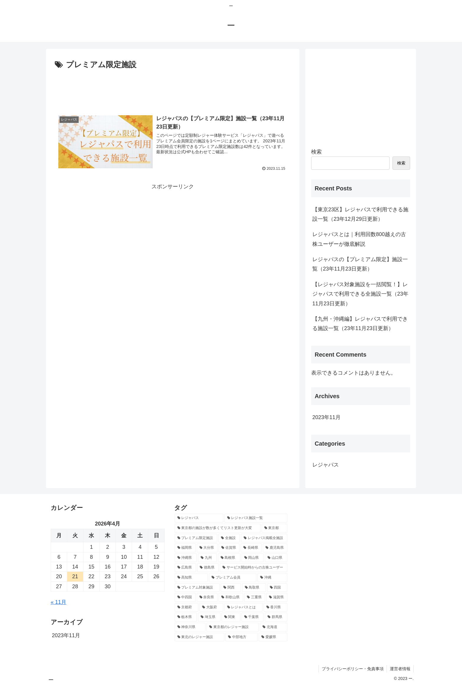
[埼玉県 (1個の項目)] (209, 617)
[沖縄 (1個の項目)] (272, 577)
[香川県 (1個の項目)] (276, 607)
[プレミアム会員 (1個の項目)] (232, 577)
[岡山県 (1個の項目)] (253, 557)
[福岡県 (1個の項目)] (185, 547)
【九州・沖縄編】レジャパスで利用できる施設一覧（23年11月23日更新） (360, 323)
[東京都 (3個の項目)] (274, 528)
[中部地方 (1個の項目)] (241, 637)
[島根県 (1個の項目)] (229, 557)
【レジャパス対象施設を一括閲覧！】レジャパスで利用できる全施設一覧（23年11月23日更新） (360, 294)
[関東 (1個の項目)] (231, 617)
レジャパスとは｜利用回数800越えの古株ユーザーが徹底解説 (359, 239)
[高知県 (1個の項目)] (191, 577)
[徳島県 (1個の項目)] (208, 567)
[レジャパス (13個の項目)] (199, 518)
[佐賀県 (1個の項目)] (229, 547)
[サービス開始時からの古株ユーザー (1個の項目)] (253, 567)
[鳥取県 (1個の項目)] (254, 587)
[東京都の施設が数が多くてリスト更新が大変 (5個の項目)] (217, 528)
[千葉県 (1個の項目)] (253, 617)
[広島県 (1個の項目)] (185, 567)
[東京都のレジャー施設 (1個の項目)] (233, 627)
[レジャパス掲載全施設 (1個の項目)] (264, 538)
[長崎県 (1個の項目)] (251, 547)
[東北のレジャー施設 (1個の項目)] (200, 637)
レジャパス (325, 465)
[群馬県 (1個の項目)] (276, 617)
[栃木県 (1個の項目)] (186, 617)
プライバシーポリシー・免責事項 (353, 668)
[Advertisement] (173, 88)
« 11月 (58, 602)
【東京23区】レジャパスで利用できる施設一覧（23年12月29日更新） (360, 214)
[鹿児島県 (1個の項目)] (275, 547)
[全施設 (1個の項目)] (229, 538)
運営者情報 (400, 668)
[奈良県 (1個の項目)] (207, 597)
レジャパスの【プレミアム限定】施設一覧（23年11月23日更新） (360, 264)
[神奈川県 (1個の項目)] (190, 627)
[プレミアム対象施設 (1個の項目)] (197, 587)
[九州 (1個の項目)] (207, 557)
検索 (316, 152)
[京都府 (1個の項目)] (187, 607)
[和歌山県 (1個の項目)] (231, 597)
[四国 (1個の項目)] (277, 587)
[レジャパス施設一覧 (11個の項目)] (256, 518)
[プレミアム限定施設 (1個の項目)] (196, 538)
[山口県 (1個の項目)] (276, 557)
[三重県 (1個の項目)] (254, 597)
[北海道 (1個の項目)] (273, 627)
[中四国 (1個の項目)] (185, 597)
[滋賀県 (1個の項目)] (276, 597)
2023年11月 (326, 417)
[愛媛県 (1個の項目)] (273, 637)
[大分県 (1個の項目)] (207, 547)
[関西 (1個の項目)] (231, 587)
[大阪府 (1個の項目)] (211, 607)
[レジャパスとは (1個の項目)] (244, 607)
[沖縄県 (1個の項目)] (186, 557)
